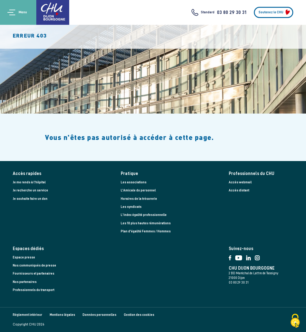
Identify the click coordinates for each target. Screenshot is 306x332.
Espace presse (24, 257)
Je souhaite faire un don (30, 198)
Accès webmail (240, 182)
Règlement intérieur (27, 314)
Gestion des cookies (139, 314)
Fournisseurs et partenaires (33, 273)
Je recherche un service (30, 190)
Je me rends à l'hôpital (29, 182)
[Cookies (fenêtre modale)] (295, 321)
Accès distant (239, 190)
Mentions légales (62, 314)
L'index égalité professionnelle (144, 215)
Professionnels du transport (33, 290)
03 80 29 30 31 (231, 12)
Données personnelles (99, 314)
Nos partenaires (25, 282)
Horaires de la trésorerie (139, 198)
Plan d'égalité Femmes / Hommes (146, 231)
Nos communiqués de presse (34, 265)
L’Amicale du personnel (138, 190)
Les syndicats (131, 207)
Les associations (133, 182)
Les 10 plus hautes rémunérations (146, 223)
